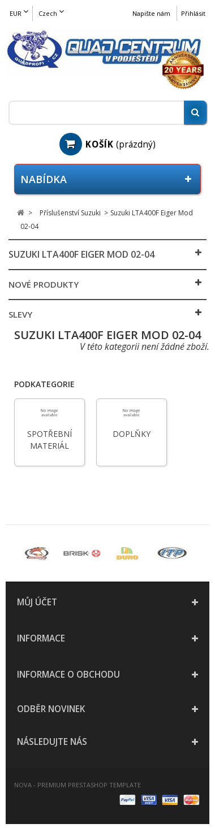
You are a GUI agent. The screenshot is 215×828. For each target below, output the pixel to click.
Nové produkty (43, 284)
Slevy (20, 314)
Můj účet (37, 602)
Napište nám (151, 13)
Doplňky (131, 433)
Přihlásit (193, 13)
